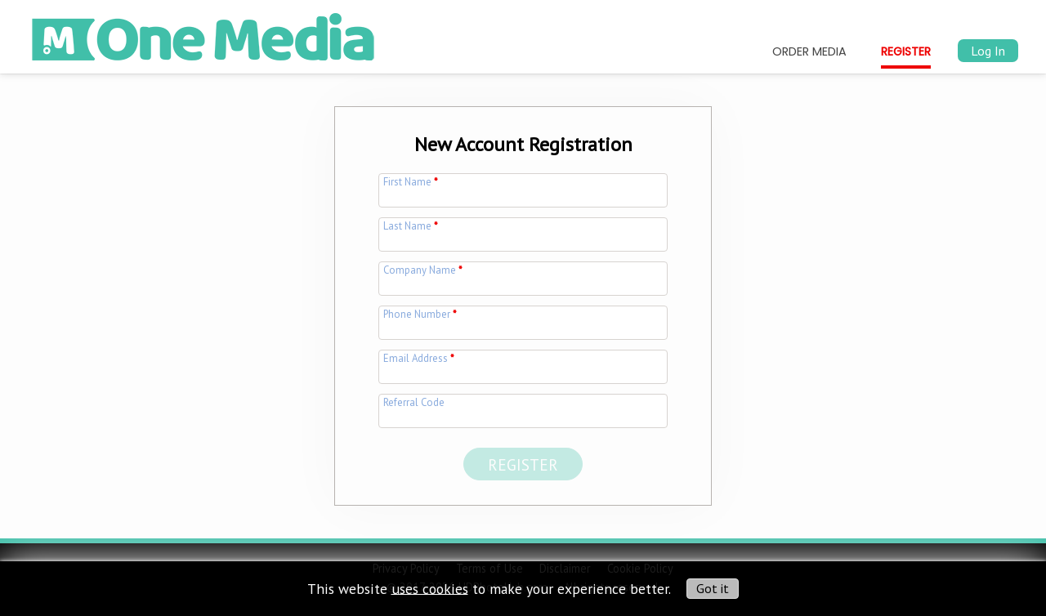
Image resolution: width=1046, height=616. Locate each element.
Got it (712, 588)
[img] (203, 31)
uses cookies (429, 587)
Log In (988, 50)
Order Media (809, 51)
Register (906, 51)
